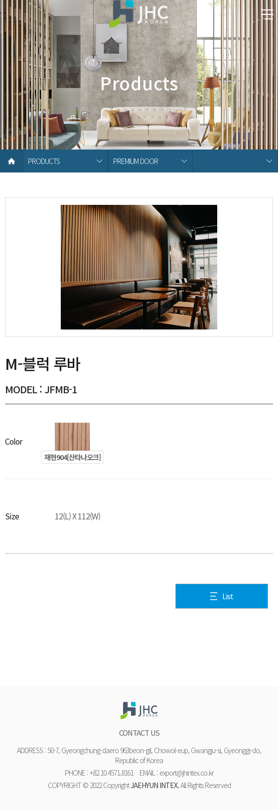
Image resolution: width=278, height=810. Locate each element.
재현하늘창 (139, 17)
